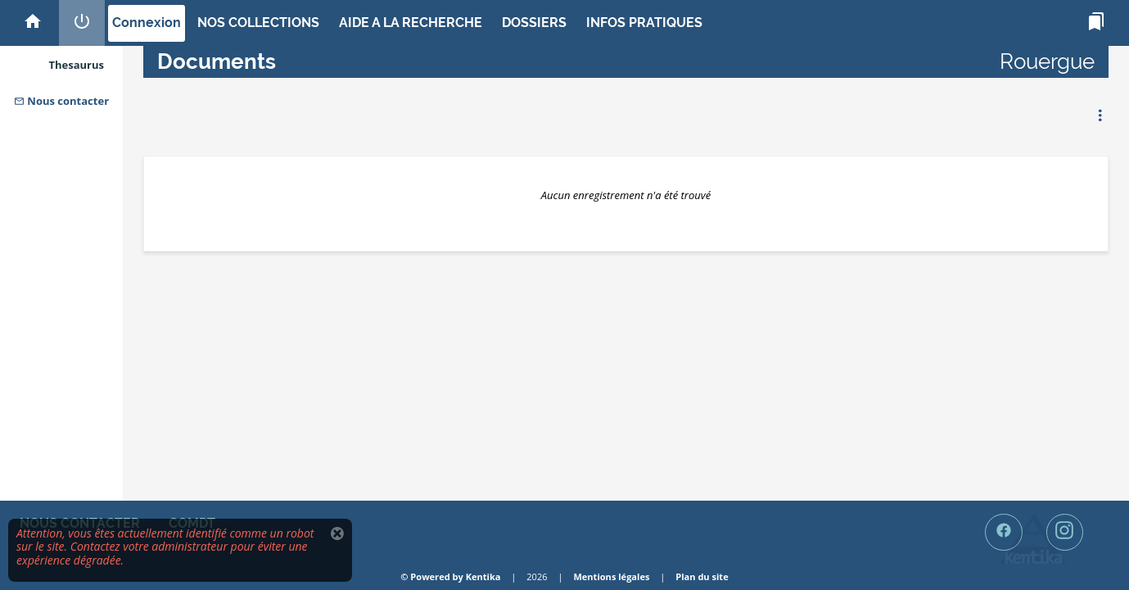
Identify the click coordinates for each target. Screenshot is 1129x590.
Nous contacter (61, 100)
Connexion (146, 22)
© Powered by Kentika (450, 576)
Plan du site (701, 576)
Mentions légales (611, 576)
